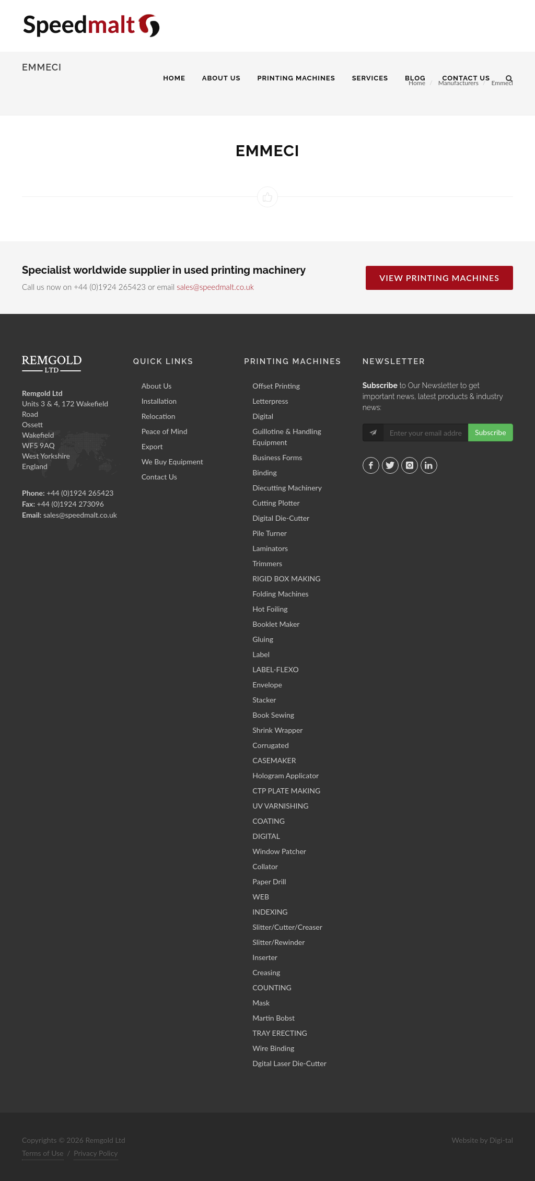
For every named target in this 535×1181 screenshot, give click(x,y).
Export (152, 446)
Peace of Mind (165, 431)
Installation (159, 400)
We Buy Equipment (172, 461)
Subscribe (490, 432)
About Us (157, 385)
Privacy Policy (96, 1153)
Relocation (159, 416)
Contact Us (159, 476)
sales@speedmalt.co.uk (215, 286)
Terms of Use (43, 1153)
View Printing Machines (439, 278)
